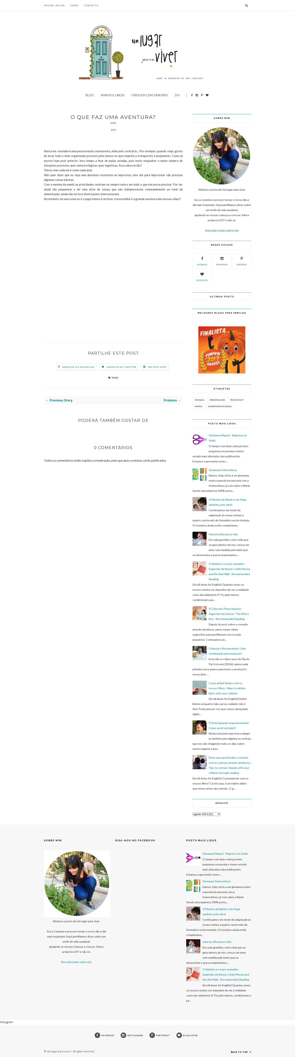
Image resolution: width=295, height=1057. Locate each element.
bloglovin (202, 276)
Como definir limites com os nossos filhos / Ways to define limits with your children (227, 688)
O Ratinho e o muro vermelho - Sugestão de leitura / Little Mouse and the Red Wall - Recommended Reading (225, 974)
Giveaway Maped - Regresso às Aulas (225, 853)
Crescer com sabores (149, 95)
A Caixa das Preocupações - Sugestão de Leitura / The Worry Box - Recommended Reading (229, 613)
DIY (177, 95)
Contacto (91, 5)
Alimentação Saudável (220, 406)
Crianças (199, 400)
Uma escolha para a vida (223, 534)
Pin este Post (157, 367)
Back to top (241, 1052)
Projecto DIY (237, 400)
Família (198, 406)
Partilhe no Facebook (78, 367)
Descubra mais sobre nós (222, 230)
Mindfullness (112, 95)
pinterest (242, 260)
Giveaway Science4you (223, 470)
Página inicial (54, 5)
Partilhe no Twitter (121, 367)
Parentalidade (217, 400)
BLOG (89, 95)
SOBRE (74, 5)
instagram (222, 260)
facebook (202, 260)
